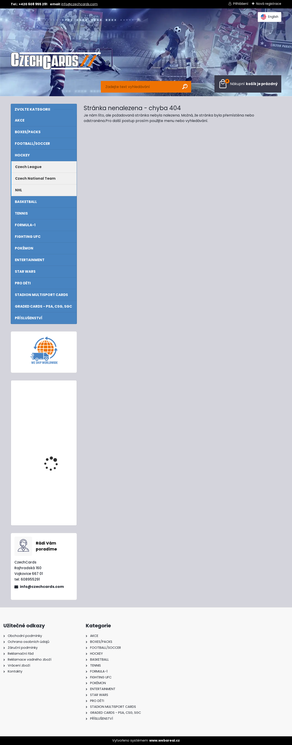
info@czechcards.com (79, 4)
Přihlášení (240, 3)
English (269, 17)
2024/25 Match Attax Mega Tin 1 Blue (55, 446)
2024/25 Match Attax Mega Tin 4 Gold (55, 492)
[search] (185, 86)
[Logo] (56, 61)
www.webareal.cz (164, 740)
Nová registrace (268, 3)
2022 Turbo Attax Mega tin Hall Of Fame (56, 404)
